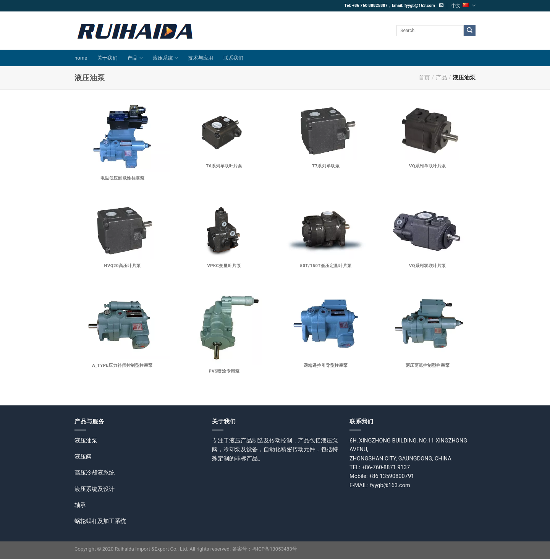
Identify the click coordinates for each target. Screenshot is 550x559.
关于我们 (107, 58)
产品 (135, 58)
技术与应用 (200, 58)
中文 (463, 5)
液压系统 (165, 58)
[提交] (470, 31)
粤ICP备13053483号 (274, 549)
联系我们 (233, 58)
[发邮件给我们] (441, 5)
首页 (424, 77)
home (80, 58)
